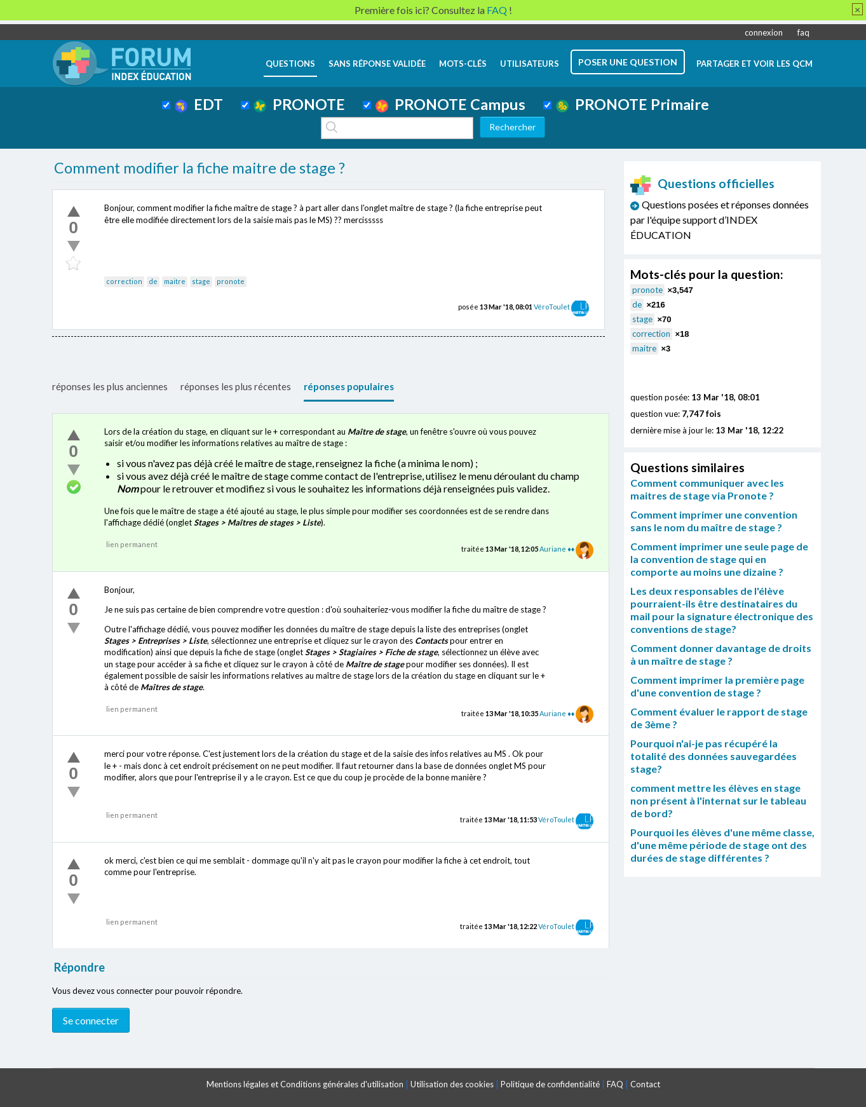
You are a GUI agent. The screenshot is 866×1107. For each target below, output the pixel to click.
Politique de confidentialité (550, 1084)
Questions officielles (702, 183)
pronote (231, 281)
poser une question (627, 62)
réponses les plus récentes (235, 386)
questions (290, 63)
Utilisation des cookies (452, 1084)
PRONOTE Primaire (632, 104)
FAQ (615, 1084)
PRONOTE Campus (450, 104)
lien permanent (132, 544)
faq (803, 32)
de (153, 281)
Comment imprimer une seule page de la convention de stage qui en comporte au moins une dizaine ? (719, 559)
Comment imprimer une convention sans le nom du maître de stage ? (713, 520)
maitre (175, 281)
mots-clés (463, 63)
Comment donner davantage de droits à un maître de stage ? (720, 654)
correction (124, 281)
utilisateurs (529, 63)
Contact (645, 1084)
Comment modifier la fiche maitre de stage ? (199, 168)
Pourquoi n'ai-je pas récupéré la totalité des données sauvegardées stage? (713, 756)
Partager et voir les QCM (754, 63)
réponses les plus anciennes (110, 386)
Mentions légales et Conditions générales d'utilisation (304, 1084)
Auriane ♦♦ (556, 549)
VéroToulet (552, 306)
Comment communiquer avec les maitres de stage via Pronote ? (707, 489)
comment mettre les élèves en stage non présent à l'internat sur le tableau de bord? (718, 800)
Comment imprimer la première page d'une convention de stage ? (717, 686)
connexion (764, 32)
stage (201, 281)
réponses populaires (349, 386)
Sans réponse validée (377, 63)
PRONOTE (299, 104)
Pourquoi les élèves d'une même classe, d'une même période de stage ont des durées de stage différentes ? (722, 845)
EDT (199, 104)
